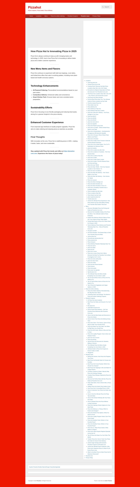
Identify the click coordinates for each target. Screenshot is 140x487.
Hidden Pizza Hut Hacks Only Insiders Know (99, 386)
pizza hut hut (91, 249)
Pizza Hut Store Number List (95, 183)
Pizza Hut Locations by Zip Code (96, 150)
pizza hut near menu (93, 260)
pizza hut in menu (92, 251)
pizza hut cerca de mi (93, 122)
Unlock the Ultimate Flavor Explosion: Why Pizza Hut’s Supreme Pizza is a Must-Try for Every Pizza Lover (99, 448)
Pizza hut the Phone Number (95, 264)
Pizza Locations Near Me (94, 193)
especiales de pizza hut (94, 307)
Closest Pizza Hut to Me (94, 84)
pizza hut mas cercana (93, 337)
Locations (38, 16)
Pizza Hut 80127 (92, 116)
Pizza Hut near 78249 (93, 165)
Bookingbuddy (56, 467)
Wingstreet (90, 352)
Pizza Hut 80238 (92, 118)
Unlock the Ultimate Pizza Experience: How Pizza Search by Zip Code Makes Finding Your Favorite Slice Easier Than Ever (99, 202)
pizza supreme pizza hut (94, 197)
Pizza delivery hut (92, 107)
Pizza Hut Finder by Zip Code (95, 125)
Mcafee (40, 467)
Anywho (31, 467)
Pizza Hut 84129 (92, 120)
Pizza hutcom (91, 266)
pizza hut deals (91, 247)
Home (31, 16)
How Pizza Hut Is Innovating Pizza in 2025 (98, 388)
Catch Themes (108, 480)
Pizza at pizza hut (92, 240)
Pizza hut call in (92, 245)
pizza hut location (92, 148)
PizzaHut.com (89, 456)
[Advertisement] (43, 33)
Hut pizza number (92, 230)
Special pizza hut (92, 272)
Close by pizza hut (92, 82)
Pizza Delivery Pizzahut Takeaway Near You (99, 244)
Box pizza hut (91, 305)
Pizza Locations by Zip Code (95, 191)
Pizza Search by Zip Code (94, 195)
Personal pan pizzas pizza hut (95, 238)
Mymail (44, 467)
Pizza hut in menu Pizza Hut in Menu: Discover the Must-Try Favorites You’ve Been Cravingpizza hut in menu (99, 255)
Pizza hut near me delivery (94, 170)
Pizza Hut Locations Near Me (95, 155)
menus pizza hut (92, 236)
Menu (46, 16)
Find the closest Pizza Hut (94, 103)
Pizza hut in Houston (93, 138)
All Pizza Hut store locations (95, 300)
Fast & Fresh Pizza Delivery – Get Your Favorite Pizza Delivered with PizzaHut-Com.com (98, 311)
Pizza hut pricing (92, 339)
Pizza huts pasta (92, 268)
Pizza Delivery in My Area (94, 108)
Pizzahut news (85, 16)
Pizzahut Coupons (73, 16)
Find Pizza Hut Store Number (95, 97)
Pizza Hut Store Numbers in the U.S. (97, 185)
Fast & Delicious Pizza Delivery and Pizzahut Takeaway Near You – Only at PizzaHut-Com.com (99, 226)
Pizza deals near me (93, 105)
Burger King (49, 467)
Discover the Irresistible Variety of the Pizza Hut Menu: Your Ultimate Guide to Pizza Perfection (99, 213)
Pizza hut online (92, 262)
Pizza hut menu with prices (95, 259)
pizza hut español (92, 123)
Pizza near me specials (94, 270)
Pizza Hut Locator (92, 157)
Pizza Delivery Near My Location (96, 110)
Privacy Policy (96, 16)
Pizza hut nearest (92, 180)
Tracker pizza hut (92, 199)
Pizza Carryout (91, 242)
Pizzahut (34, 7)
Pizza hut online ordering (57, 16)
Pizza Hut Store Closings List (95, 182)
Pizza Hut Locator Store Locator (96, 159)
